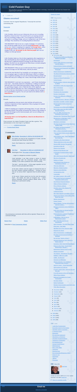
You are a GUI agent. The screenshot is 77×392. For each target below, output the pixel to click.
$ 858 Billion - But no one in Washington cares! (61, 218)
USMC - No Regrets (59, 257)
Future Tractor (58, 201)
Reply (14, 145)
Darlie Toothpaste (58, 282)
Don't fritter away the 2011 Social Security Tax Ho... (63, 110)
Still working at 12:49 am (60, 267)
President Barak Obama (13, 127)
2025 (54, 22)
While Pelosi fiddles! (59, 275)
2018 (54, 37)
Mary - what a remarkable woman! (63, 130)
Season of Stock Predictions (61, 78)
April (55, 304)
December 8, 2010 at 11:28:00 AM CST (32, 150)
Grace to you (56, 354)
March (56, 306)
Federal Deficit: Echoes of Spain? (63, 66)
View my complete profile (59, 380)
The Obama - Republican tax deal (63, 253)
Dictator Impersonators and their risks (64, 285)
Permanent (57, 60)
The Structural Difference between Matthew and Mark (63, 57)
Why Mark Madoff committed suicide (64, 193)
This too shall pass (59, 165)
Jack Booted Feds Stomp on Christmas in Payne (61, 163)
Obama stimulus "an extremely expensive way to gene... (62, 262)
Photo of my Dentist (59, 148)
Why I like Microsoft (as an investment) (61, 221)
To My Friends (57, 80)
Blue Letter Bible (57, 347)
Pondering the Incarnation (61, 92)
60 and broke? (58, 75)
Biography (55, 333)
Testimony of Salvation (58, 340)
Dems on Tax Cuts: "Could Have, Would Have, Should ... (63, 246)
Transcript (7, 27)
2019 (54, 34)
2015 (54, 43)
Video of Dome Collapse (60, 183)
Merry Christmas (58, 87)
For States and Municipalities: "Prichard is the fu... (62, 128)
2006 (54, 319)
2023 (54, 26)
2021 (54, 30)
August (56, 296)
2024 (54, 24)
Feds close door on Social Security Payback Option (63, 211)
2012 (54, 49)
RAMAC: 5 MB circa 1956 (60, 255)
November (57, 289)
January (56, 310)
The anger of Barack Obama (31, 152)
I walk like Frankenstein (59, 326)
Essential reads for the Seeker (60, 327)
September (57, 294)
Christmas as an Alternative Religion (64, 107)
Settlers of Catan (58, 160)
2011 (54, 51)
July (55, 298)
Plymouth (55, 360)
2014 (54, 45)
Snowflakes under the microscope (63, 85)
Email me (64, 377)
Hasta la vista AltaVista (60, 170)
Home (26, 221)
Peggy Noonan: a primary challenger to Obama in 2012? (64, 214)
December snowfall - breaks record (63, 101)
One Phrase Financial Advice (62, 181)
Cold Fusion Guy (19, 6)
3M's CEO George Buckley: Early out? (64, 156)
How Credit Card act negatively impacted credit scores (62, 179)
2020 (54, 32)
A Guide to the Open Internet (62, 140)
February (56, 308)
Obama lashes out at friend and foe (14, 96)
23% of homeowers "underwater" (63, 232)
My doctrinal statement (58, 335)
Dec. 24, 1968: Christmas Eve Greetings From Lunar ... (62, 113)
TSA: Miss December (59, 287)
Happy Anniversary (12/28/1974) (62, 71)
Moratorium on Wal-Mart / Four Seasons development (62, 119)
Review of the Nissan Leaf (61, 150)
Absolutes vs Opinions (58, 336)
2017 (54, 39)
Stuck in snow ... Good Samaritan (63, 265)
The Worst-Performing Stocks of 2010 (64, 73)
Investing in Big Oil (59, 146)
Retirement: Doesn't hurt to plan (62, 249)
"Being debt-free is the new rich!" (63, 142)
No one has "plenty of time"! (61, 238)
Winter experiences (59, 199)
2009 (54, 313)
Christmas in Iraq (58, 89)
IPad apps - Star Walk (59, 226)
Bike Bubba (15, 136)
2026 (54, 20)
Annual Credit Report (58, 344)
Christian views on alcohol (59, 329)
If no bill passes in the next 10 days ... (64, 273)
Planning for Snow (59, 230)
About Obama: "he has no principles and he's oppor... (64, 204)
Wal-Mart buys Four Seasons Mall (63, 228)
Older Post (43, 221)
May (55, 302)
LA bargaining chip (59, 172)
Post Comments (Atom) (19, 224)
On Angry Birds (58, 280)
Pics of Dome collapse (60, 186)
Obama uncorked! (11, 18)
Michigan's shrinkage (59, 121)
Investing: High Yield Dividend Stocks (64, 243)
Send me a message (41, 389)
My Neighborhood (57, 342)
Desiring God (56, 351)
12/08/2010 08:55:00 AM (20, 125)
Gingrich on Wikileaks (60, 259)
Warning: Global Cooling (60, 167)
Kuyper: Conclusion (59, 94)
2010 (54, 53)
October (56, 292)
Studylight (55, 356)
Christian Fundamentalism (59, 338)
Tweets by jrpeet (55, 14)
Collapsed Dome (58, 191)
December (57, 55)
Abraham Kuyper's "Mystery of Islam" (64, 99)
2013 (54, 47)
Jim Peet (14, 150)
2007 (54, 317)
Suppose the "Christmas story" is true (64, 116)
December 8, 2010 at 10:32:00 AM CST (31, 136)
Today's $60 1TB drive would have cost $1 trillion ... (63, 63)
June (55, 300)
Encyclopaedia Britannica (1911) (61, 353)
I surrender (57, 174)
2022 (54, 28)
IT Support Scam (57, 331)
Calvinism (55, 349)
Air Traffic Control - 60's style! (62, 176)
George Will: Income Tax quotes (62, 144)
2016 (54, 41)
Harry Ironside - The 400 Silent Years (64, 224)
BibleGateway (56, 345)
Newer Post (8, 221)
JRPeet (54, 358)
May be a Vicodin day (59, 158)
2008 (54, 315)
